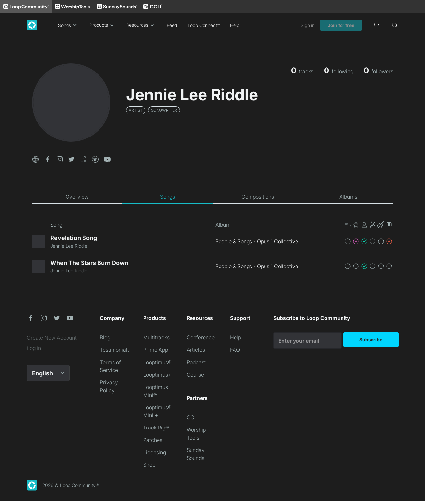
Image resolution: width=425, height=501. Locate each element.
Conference (201, 337)
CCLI (193, 417)
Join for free (341, 25)
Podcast (196, 362)
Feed (172, 25)
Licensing (154, 452)
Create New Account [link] (52, 337)
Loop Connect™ (204, 25)
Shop (149, 464)
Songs (68, 25)
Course (195, 374)
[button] (35, 158)
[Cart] (376, 25)
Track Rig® (156, 427)
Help (234, 25)
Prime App (155, 350)
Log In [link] (34, 348)
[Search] (395, 25)
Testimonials (115, 350)
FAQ (235, 350)
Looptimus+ (157, 374)
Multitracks (156, 337)
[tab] (77, 196)
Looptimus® (157, 362)
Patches (152, 440)
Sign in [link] (308, 25)
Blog (105, 337)
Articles (196, 350)
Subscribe (370, 339)
